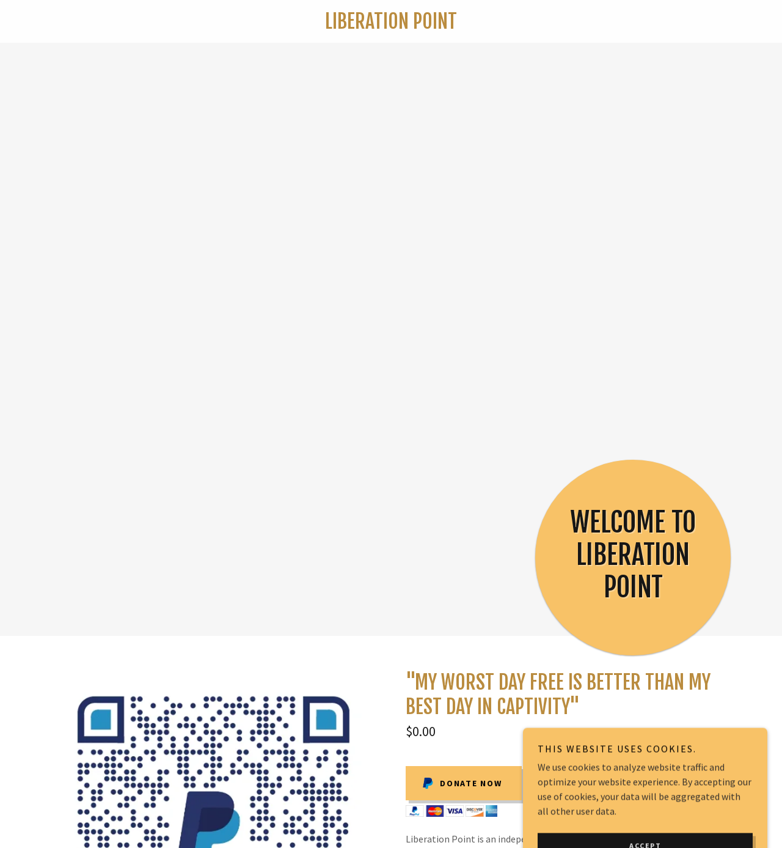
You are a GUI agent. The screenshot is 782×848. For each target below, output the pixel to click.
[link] (391, 25)
